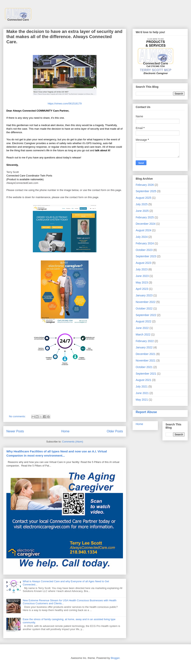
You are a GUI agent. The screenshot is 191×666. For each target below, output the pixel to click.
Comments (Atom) (72, 441)
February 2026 (145, 184)
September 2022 (146, 315)
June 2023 (142, 276)
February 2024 (145, 243)
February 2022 (145, 341)
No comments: (17, 416)
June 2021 (142, 393)
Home (65, 431)
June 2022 (142, 328)
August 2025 (143, 197)
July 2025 (142, 204)
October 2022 (144, 308)
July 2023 (142, 269)
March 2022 (143, 334)
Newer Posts (15, 431)
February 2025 (145, 217)
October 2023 (144, 250)
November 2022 (146, 302)
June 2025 (142, 210)
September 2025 (146, 191)
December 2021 (146, 354)
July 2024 (142, 236)
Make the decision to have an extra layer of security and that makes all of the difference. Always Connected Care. (64, 36)
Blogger (115, 657)
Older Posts (115, 431)
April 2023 (142, 288)
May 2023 (142, 282)
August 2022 (143, 321)
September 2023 (146, 256)
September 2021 (146, 373)
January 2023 (144, 295)
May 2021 (142, 399)
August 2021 (143, 380)
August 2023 (143, 262)
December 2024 (146, 223)
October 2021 (144, 367)
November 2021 (146, 360)
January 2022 (144, 347)
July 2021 (142, 386)
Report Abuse (146, 412)
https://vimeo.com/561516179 (65, 103)
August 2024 (143, 230)
